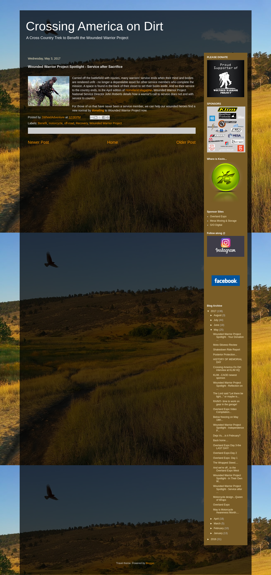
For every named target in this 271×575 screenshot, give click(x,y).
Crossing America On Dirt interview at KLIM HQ (227, 369)
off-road (69, 123)
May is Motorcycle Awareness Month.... (226, 511)
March (217, 523)
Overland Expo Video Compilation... (224, 411)
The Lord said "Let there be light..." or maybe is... (228, 395)
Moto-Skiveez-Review (225, 344)
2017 (214, 311)
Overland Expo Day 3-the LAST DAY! (227, 447)
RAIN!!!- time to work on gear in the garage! (226, 403)
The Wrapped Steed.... (225, 462)
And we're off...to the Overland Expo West (226, 469)
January (218, 533)
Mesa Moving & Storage (223, 220)
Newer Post (38, 142)
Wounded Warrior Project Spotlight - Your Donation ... (228, 337)
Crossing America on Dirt (94, 26)
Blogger (150, 563)
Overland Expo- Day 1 (225, 458)
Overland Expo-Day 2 (225, 453)
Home (112, 142)
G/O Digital (216, 225)
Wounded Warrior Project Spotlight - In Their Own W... (227, 478)
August (218, 315)
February (219, 528)
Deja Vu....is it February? (226, 435)
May (216, 329)
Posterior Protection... (225, 354)
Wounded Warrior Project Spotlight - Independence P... (228, 427)
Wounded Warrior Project (105, 123)
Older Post (186, 142)
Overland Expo (218, 216)
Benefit (42, 123)
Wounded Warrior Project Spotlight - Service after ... (227, 489)
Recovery (82, 123)
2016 (214, 539)
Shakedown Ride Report (226, 349)
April (216, 518)
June (217, 325)
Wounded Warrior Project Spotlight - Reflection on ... (227, 385)
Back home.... (220, 440)
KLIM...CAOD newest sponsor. (225, 376)
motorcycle (56, 123)
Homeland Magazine (138, 90)
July (216, 320)
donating (98, 110)
